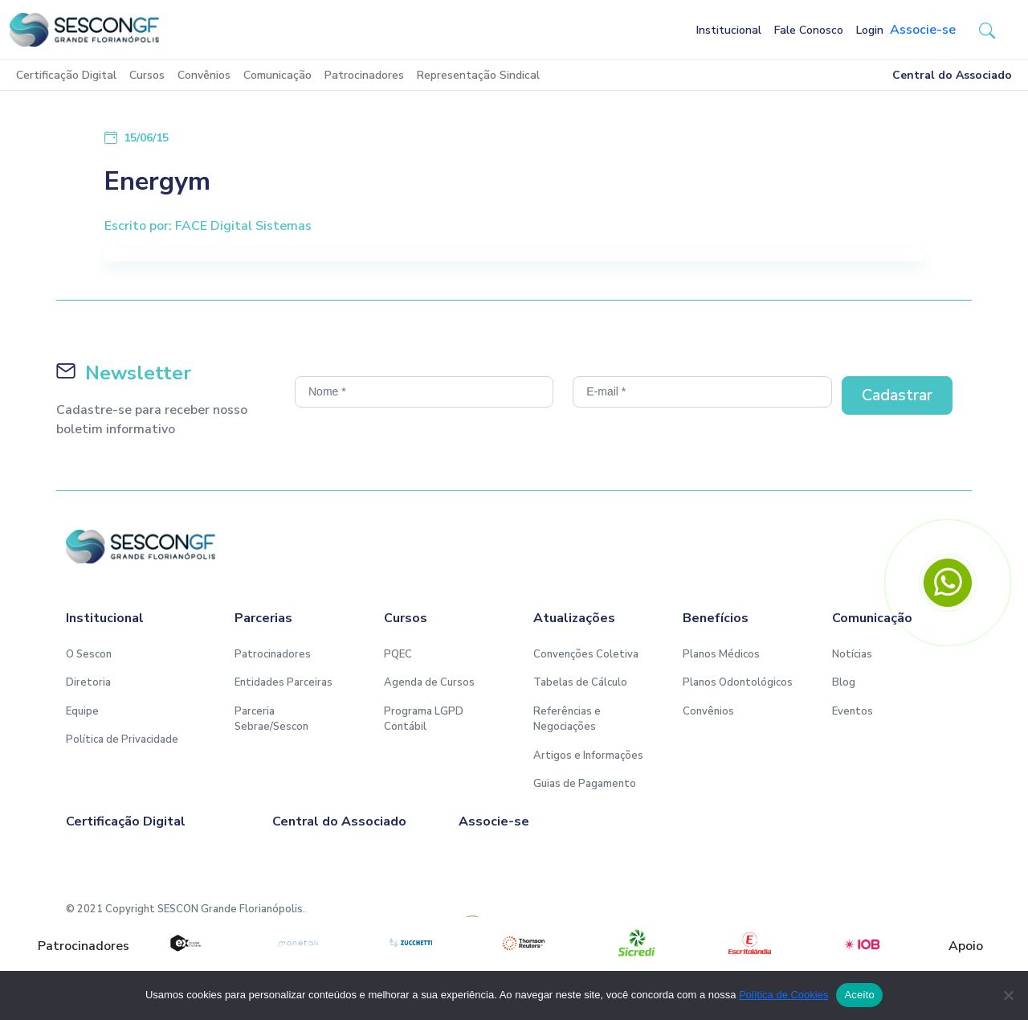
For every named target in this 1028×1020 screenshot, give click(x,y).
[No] (1008, 995)
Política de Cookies (783, 995)
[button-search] (987, 29)
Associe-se (923, 30)
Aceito (859, 995)
